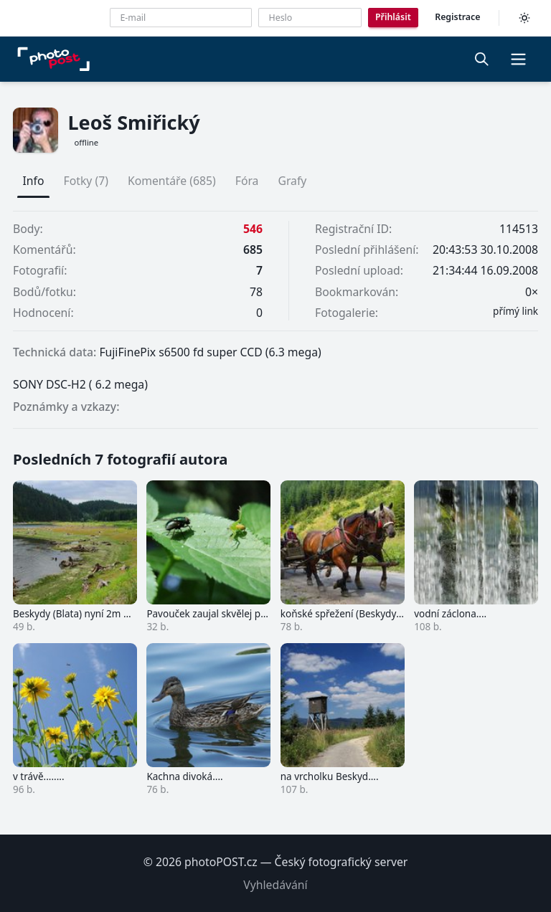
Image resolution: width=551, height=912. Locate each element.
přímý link (515, 311)
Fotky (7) (86, 181)
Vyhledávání (275, 885)
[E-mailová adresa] (181, 17)
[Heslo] (310, 17)
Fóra (247, 181)
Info (33, 181)
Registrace (457, 17)
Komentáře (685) (172, 181)
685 (253, 249)
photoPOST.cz (221, 862)
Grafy (292, 181)
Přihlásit (393, 17)
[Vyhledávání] (482, 59)
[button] (518, 59)
